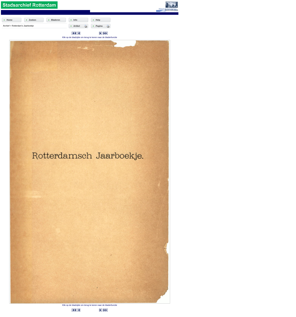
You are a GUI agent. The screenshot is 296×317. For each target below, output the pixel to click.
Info (75, 20)
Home (9, 20)
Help (98, 20)
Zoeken (32, 20)
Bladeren (55, 20)
